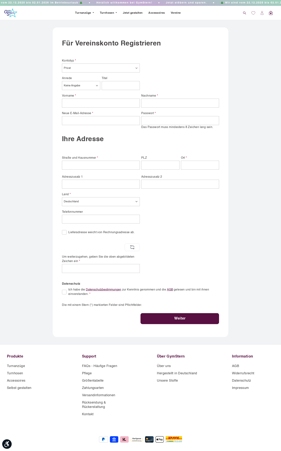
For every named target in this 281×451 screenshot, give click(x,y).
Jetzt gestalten (133, 13)
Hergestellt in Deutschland (177, 373)
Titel (105, 78)
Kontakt (88, 414)
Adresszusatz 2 (151, 176)
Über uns (164, 366)
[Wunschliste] (253, 13)
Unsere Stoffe (167, 380)
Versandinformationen (98, 395)
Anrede (67, 78)
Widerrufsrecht (243, 373)
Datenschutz (241, 380)
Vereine (176, 13)
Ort (184, 157)
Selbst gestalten (19, 388)
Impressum (240, 388)
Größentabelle (93, 380)
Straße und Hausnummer (80, 157)
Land (66, 194)
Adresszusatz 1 (72, 176)
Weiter (180, 318)
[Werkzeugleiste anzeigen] (7, 444)
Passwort (148, 113)
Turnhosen (107, 13)
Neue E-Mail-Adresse (77, 113)
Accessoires (156, 13)
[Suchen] (244, 13)
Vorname (69, 95)
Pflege (87, 373)
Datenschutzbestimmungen (103, 289)
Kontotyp (69, 60)
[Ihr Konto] (262, 13)
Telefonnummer (72, 212)
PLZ (144, 157)
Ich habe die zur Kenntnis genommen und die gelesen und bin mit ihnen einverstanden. (138, 292)
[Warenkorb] (270, 13)
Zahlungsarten (93, 388)
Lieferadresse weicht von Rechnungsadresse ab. (101, 232)
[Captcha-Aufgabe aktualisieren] (132, 247)
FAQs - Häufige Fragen (99, 366)
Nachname (149, 95)
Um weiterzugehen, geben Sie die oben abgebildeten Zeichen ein (98, 259)
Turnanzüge (83, 13)
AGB (170, 289)
